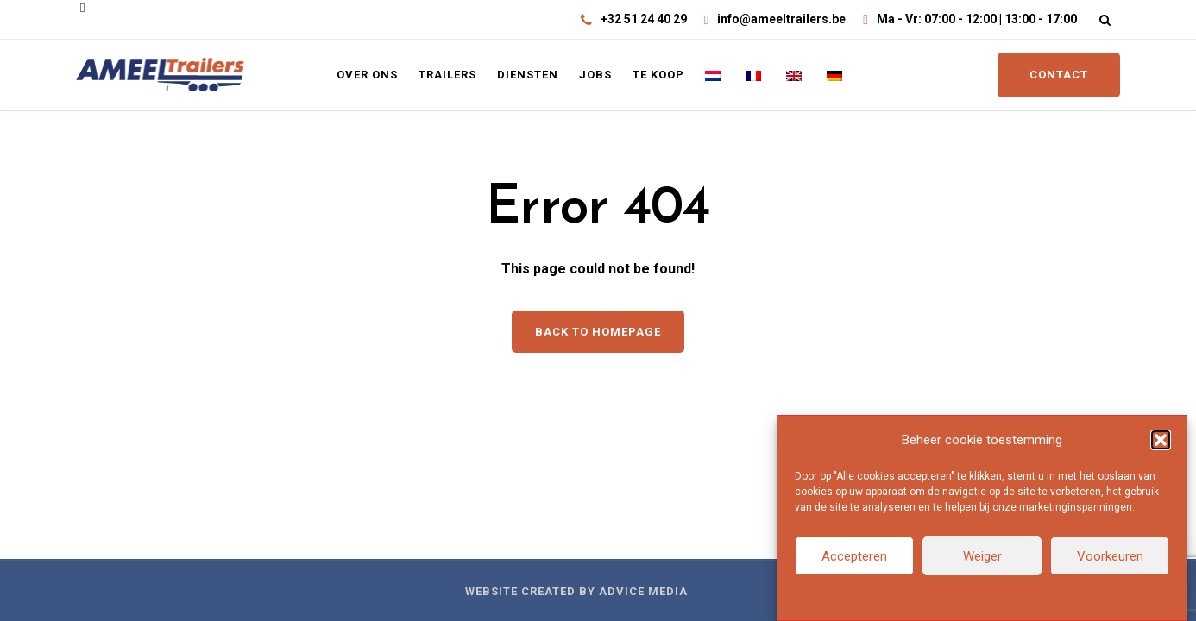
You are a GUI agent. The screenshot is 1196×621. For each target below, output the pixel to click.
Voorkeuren (1110, 556)
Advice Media (643, 591)
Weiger (982, 556)
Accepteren (854, 556)
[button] (1160, 439)
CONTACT (1058, 74)
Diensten (527, 74)
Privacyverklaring (1013, 596)
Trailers (447, 74)
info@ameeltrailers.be (781, 19)
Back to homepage (598, 331)
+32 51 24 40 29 (644, 19)
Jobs (595, 74)
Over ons (367, 74)
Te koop (658, 74)
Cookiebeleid (933, 596)
